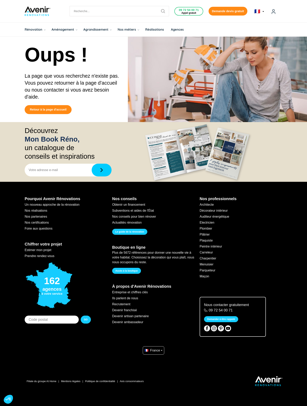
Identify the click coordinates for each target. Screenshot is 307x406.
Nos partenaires (36, 216)
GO (86, 319)
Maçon (204, 276)
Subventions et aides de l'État (133, 210)
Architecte (207, 204)
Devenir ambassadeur (127, 322)
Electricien (207, 222)
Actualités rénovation (127, 222)
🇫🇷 (259, 11)
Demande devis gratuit (228, 11)
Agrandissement (97, 29)
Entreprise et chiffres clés (130, 292)
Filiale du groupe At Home (41, 381)
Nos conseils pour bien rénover (134, 216)
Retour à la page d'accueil (48, 109)
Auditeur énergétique (214, 216)
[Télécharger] (102, 170)
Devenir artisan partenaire (130, 316)
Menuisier (206, 264)
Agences (177, 29)
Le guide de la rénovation (129, 231)
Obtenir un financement (128, 204)
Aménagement (64, 29)
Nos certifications (37, 222)
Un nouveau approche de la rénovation (52, 204)
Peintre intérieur (211, 246)
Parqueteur (207, 270)
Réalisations (154, 29)
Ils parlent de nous (125, 298)
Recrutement (121, 304)
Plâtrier (205, 234)
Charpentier (208, 258)
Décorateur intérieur (214, 210)
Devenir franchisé (124, 310)
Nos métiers (128, 29)
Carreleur (206, 252)
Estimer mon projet (38, 250)
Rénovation (35, 29)
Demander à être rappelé (221, 319)
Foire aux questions (38, 228)
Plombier (206, 228)
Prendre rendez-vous (39, 256)
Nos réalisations (36, 210)
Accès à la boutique (126, 270)
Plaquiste (206, 240)
